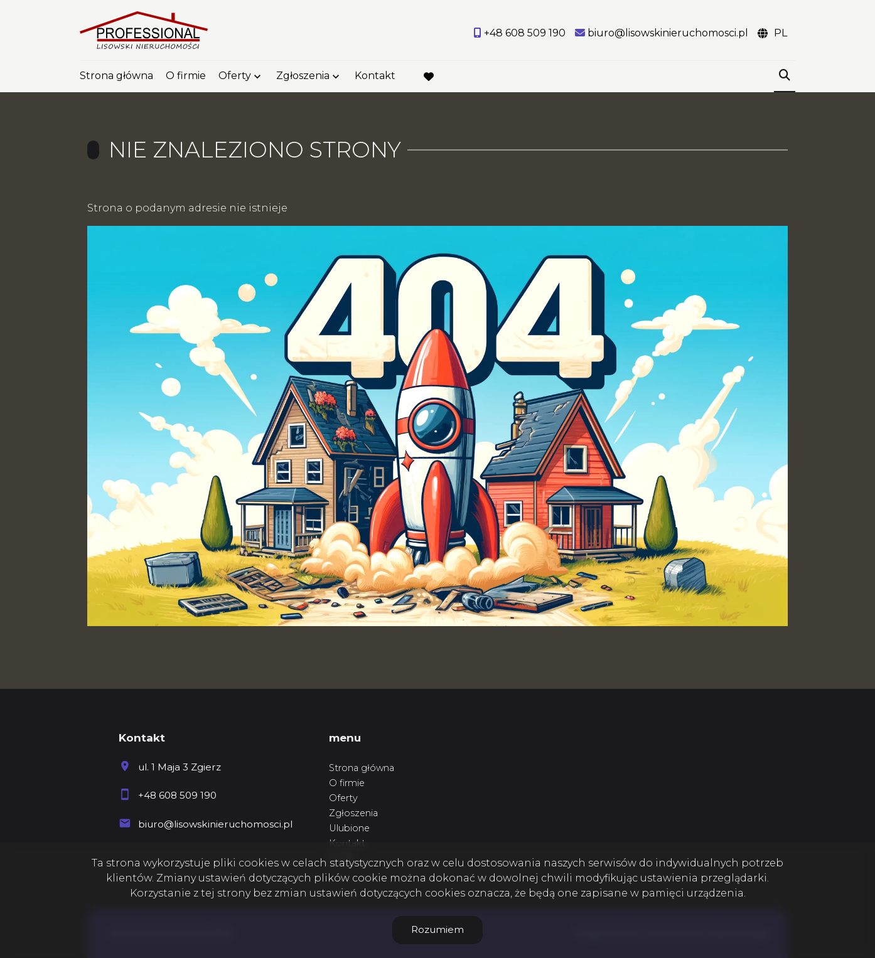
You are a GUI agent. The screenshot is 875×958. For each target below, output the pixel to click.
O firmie (186, 77)
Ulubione (349, 828)
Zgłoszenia (303, 77)
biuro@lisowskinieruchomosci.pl (215, 824)
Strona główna (116, 77)
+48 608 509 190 (177, 795)
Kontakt (375, 77)
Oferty (234, 77)
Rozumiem (437, 929)
